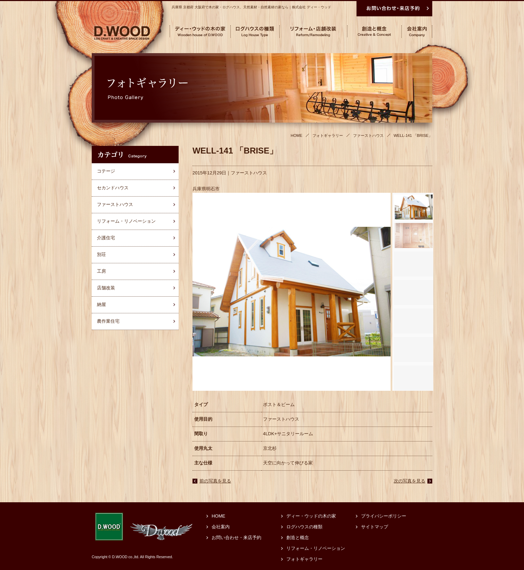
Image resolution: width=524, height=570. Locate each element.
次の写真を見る (409, 481)
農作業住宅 (108, 321)
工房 (101, 271)
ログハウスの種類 (304, 526)
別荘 (101, 254)
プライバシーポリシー (383, 516)
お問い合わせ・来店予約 (236, 537)
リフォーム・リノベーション (126, 221)
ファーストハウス (249, 172)
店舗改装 (106, 287)
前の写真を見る (215, 481)
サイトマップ (374, 526)
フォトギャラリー (304, 559)
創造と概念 (297, 537)
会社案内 (221, 526)
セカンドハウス (113, 187)
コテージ (106, 171)
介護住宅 (106, 237)
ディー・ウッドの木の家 (311, 516)
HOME (218, 516)
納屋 (101, 304)
